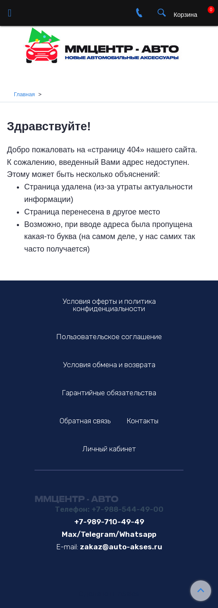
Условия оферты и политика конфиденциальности (109, 305)
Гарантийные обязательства (109, 392)
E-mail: (67, 546)
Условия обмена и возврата (109, 364)
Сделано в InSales (109, 594)
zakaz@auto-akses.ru (121, 546)
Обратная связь (85, 420)
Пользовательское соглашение (109, 336)
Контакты (142, 420)
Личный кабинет (109, 448)
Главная (24, 94)
